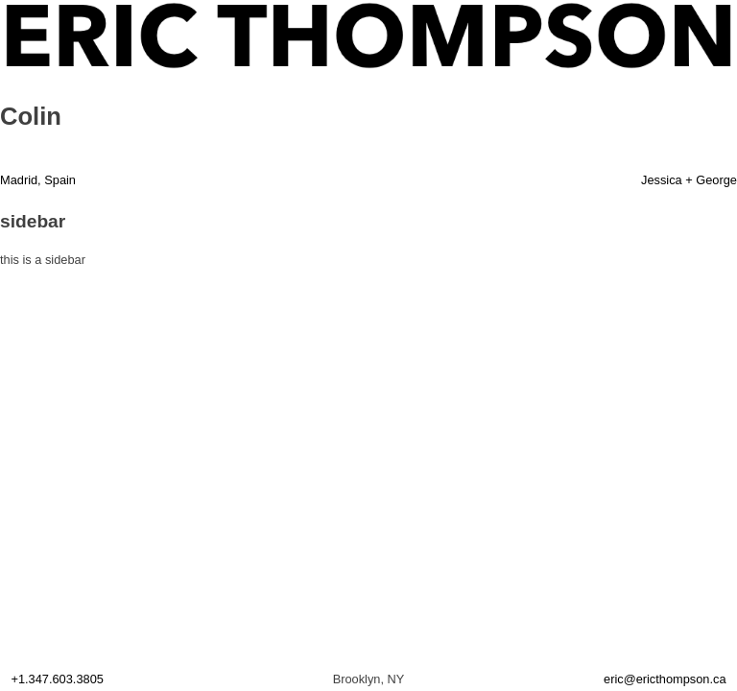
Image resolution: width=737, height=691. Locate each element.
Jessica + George (689, 180)
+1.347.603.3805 (57, 679)
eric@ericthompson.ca (665, 679)
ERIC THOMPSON (56, 11)
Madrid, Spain (38, 180)
